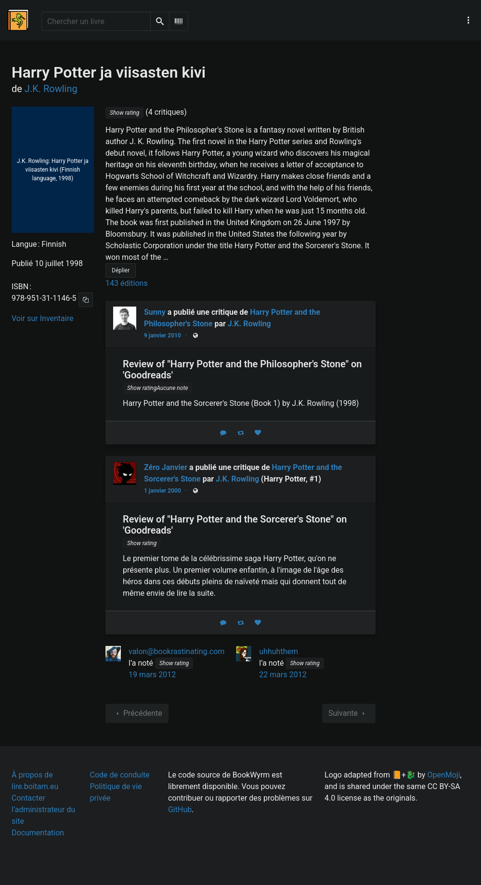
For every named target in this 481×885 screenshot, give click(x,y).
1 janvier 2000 (162, 490)
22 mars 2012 (282, 674)
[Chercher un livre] (96, 21)
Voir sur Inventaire (42, 318)
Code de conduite (119, 774)
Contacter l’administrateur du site (43, 809)
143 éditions (126, 283)
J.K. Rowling (249, 323)
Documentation (38, 832)
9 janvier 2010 (162, 335)
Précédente (137, 713)
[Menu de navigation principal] (468, 20)
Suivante (348, 713)
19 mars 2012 (152, 674)
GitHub (180, 809)
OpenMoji (443, 774)
